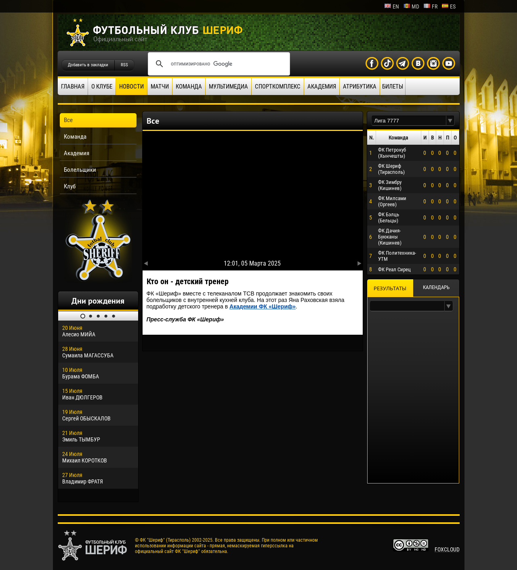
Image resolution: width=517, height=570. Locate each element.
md (411, 6)
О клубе (101, 86)
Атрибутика (359, 86)
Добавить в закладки (88, 65)
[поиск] (218, 64)
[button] (450, 121)
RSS (124, 65)
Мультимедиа (228, 86)
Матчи (160, 86)
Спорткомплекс (278, 86)
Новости (131, 86)
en (391, 6)
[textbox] (408, 121)
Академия (321, 86)
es (448, 6)
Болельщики (80, 169)
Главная (72, 86)
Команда (189, 86)
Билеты (392, 86)
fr (430, 6)
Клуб (70, 186)
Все (68, 120)
